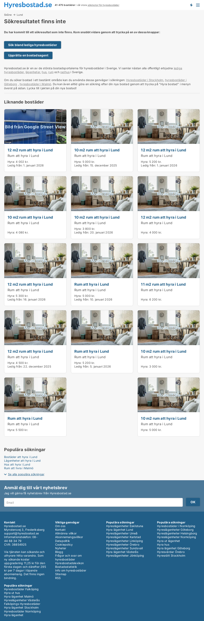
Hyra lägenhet (13, 615)
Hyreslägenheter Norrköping (176, 537)
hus (44, 72)
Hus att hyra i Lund (17, 464)
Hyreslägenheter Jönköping (125, 555)
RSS (58, 578)
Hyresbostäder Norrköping (22, 611)
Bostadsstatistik (66, 566)
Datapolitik (62, 541)
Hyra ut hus (12, 593)
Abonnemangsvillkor (69, 537)
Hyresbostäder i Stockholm (144, 80)
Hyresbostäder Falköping (21, 589)
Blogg (59, 552)
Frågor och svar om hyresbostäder (68, 557)
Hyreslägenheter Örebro (122, 544)
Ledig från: (15, 165)
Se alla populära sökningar (26, 474)
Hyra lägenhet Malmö (18, 596)
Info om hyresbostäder (70, 570)
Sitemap (60, 574)
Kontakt (60, 529)
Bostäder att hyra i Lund (20, 457)
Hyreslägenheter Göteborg (175, 529)
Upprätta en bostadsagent (28, 55)
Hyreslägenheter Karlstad (123, 537)
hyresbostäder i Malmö (35, 84)
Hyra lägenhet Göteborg (173, 548)
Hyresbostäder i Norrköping (176, 526)
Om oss (60, 526)
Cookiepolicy (64, 544)
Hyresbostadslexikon (69, 563)
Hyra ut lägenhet (168, 541)
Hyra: (12, 161)
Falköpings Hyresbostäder (22, 604)
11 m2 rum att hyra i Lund (163, 284)
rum (51, 72)
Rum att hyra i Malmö (18, 468)
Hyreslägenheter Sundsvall (124, 548)
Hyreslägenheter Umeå (122, 533)
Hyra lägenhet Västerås (122, 552)
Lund (20, 15)
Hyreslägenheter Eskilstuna (124, 526)
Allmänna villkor (66, 533)
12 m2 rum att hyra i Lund (30, 150)
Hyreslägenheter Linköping (124, 541)
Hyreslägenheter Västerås (22, 600)
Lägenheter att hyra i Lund (22, 460)
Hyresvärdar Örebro (171, 552)
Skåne (8, 14)
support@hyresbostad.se (21, 533)
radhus (65, 72)
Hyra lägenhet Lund (119, 529)
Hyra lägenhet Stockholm (21, 607)
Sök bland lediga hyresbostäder (32, 45)
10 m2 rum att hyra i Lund (97, 150)
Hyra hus (163, 544)
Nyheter (60, 548)
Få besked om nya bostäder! (191, 5)
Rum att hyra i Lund (23, 156)
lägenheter (33, 72)
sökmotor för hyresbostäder (103, 5)
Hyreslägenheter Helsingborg (177, 533)
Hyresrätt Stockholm (171, 555)
